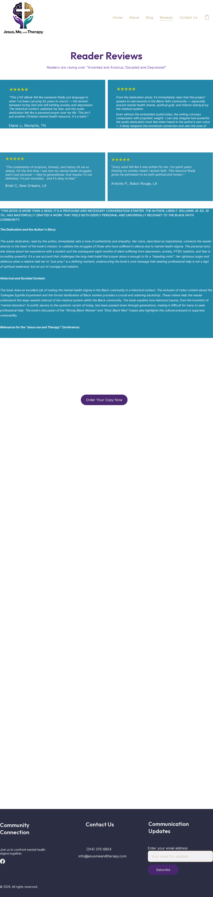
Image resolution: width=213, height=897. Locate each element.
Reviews (166, 17)
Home (117, 17)
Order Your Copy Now (104, 400)
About (134, 17)
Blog (149, 17)
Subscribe (163, 872)
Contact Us (188, 17)
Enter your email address (168, 851)
